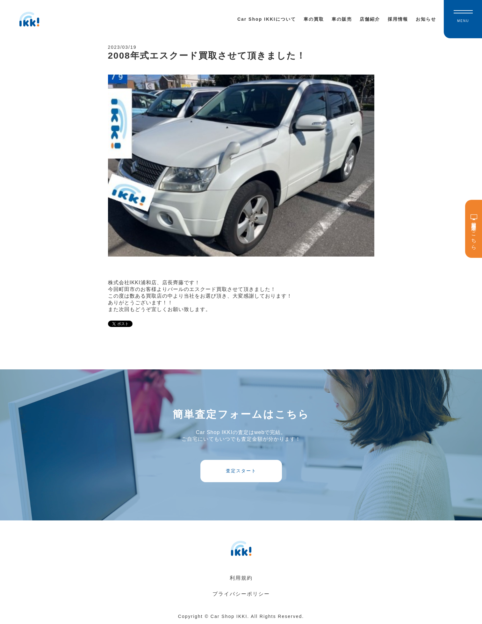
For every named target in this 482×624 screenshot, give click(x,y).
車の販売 (342, 19)
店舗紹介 (370, 19)
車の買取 (314, 19)
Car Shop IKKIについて (266, 19)
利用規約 (241, 578)
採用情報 (398, 19)
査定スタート (241, 470)
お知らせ (426, 19)
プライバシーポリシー (241, 594)
